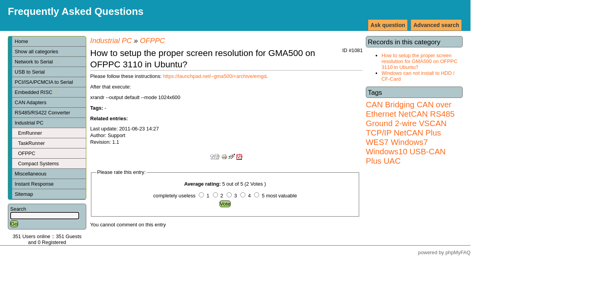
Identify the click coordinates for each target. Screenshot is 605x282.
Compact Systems (38, 163)
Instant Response (34, 184)
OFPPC (26, 153)
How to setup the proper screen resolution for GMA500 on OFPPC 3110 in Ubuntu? (419, 61)
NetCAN (413, 113)
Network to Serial (36, 62)
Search (18, 209)
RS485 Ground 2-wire (410, 118)
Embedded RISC (36, 92)
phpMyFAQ (458, 252)
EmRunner (30, 133)
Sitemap (24, 194)
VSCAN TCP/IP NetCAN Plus (406, 128)
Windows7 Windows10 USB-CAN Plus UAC (406, 151)
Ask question (388, 25)
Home (21, 41)
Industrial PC (29, 123)
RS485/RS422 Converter (42, 113)
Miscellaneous (30, 174)
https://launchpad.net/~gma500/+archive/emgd (215, 76)
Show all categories (36, 51)
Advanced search (436, 25)
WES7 (377, 141)
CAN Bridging (390, 104)
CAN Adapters (30, 102)
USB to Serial (30, 72)
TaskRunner (31, 143)
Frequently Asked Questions (76, 11)
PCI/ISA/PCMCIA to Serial (44, 82)
